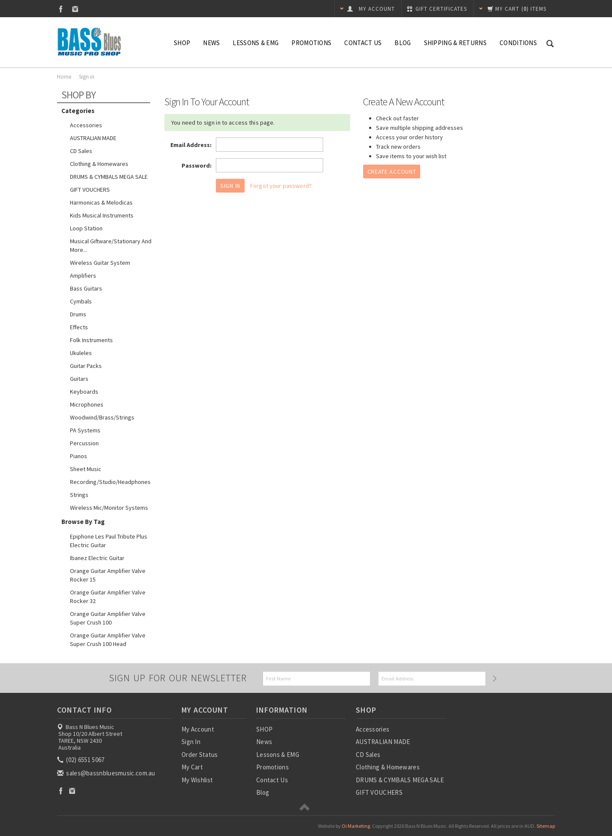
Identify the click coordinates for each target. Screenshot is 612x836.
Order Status (200, 754)
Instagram (75, 8)
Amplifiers (83, 275)
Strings (79, 495)
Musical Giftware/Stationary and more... (110, 245)
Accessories (86, 125)
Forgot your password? (281, 186)
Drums (78, 314)
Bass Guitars (86, 288)
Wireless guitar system (100, 262)
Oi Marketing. (356, 826)
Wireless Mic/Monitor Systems (109, 507)
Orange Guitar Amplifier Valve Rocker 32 (107, 596)
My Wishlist (197, 780)
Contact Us (363, 43)
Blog (402, 43)
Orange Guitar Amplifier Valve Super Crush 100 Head (107, 639)
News (211, 43)
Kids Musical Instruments (101, 215)
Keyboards (84, 391)
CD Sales (81, 151)
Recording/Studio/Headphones (110, 482)
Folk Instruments (91, 340)
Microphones (86, 404)
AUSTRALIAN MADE (93, 138)
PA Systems (85, 430)
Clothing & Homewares (99, 164)
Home (64, 76)
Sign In (191, 742)
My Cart (192, 767)
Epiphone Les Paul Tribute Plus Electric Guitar (108, 541)
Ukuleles (81, 353)
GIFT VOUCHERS (90, 189)
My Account (198, 729)
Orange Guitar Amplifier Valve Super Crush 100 (107, 618)
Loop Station (86, 228)
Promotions (311, 43)
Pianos (78, 456)
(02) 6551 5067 (81, 760)
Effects (79, 327)
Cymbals (81, 301)
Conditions (518, 43)
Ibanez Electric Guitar (97, 558)
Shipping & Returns (455, 43)
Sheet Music (85, 469)
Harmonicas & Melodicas (101, 202)
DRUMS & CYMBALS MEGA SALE (109, 177)
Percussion (84, 443)
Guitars (79, 379)
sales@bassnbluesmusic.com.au (106, 773)
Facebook (60, 8)
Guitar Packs (86, 366)
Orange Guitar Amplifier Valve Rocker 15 (107, 575)
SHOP (182, 43)
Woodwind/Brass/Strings (102, 417)
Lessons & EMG (256, 43)
